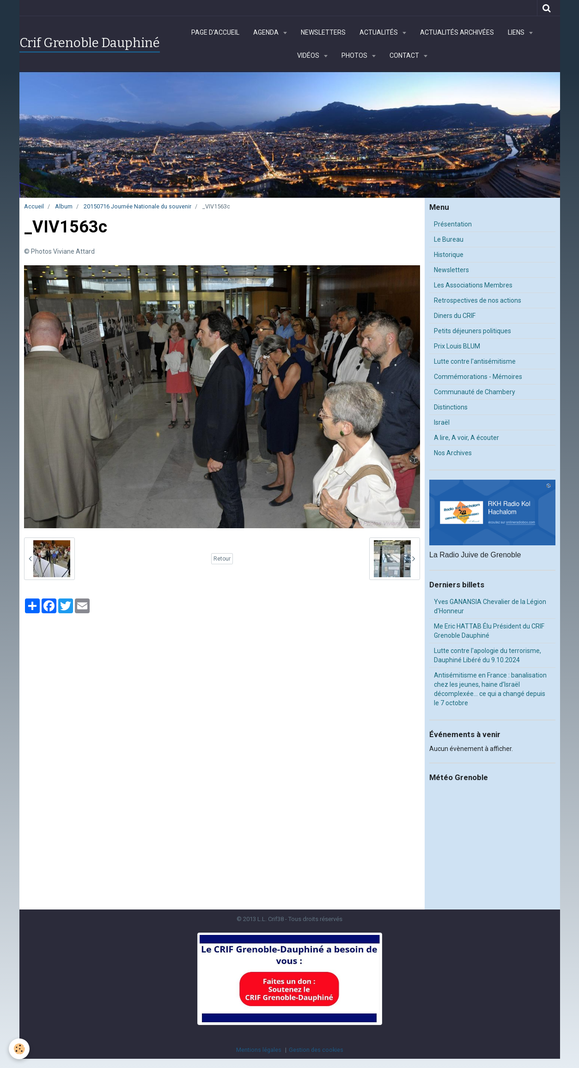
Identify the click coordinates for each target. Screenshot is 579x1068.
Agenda (266, 32)
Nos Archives (453, 453)
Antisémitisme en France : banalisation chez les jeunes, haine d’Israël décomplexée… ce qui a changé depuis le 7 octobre (490, 689)
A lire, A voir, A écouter (466, 437)
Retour (222, 558)
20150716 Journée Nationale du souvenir (137, 206)
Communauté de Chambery (474, 392)
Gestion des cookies (316, 1049)
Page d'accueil (215, 32)
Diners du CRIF (454, 315)
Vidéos (309, 55)
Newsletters (323, 32)
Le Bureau (448, 239)
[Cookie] (19, 1048)
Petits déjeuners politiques (472, 331)
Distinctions (451, 407)
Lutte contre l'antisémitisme (475, 361)
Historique (448, 254)
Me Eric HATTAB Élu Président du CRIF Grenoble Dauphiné (489, 630)
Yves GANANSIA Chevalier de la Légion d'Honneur (490, 606)
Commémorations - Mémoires (478, 376)
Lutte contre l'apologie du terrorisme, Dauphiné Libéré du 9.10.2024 (487, 655)
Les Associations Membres (473, 285)
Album (64, 206)
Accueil (34, 206)
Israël (442, 422)
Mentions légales (258, 1049)
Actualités (379, 32)
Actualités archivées (457, 32)
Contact (405, 55)
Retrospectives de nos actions (477, 300)
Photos (355, 55)
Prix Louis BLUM (457, 346)
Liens (517, 32)
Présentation (453, 224)
